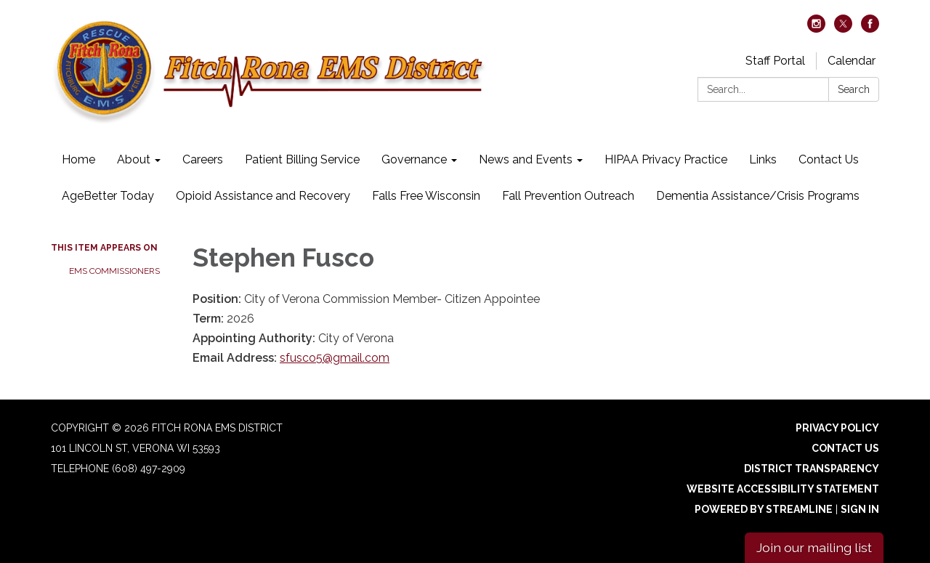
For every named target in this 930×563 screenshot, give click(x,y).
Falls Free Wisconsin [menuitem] (426, 196)
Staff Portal (775, 61)
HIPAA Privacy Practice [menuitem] (665, 159)
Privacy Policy (837, 428)
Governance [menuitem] (414, 159)
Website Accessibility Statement (783, 489)
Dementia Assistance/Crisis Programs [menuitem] (758, 196)
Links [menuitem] (763, 159)
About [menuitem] (133, 159)
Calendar (852, 61)
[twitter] (843, 29)
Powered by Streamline (764, 509)
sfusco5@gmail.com (334, 358)
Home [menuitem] (78, 159)
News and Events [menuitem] (526, 159)
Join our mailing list (814, 547)
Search (854, 89)
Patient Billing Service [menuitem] (302, 159)
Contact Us (845, 448)
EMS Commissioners (114, 271)
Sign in (860, 509)
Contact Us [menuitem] (828, 159)
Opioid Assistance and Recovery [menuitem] (263, 196)
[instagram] (816, 29)
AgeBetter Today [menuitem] (108, 196)
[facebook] (870, 29)
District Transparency (811, 468)
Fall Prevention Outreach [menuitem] (568, 196)
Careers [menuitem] (202, 159)
